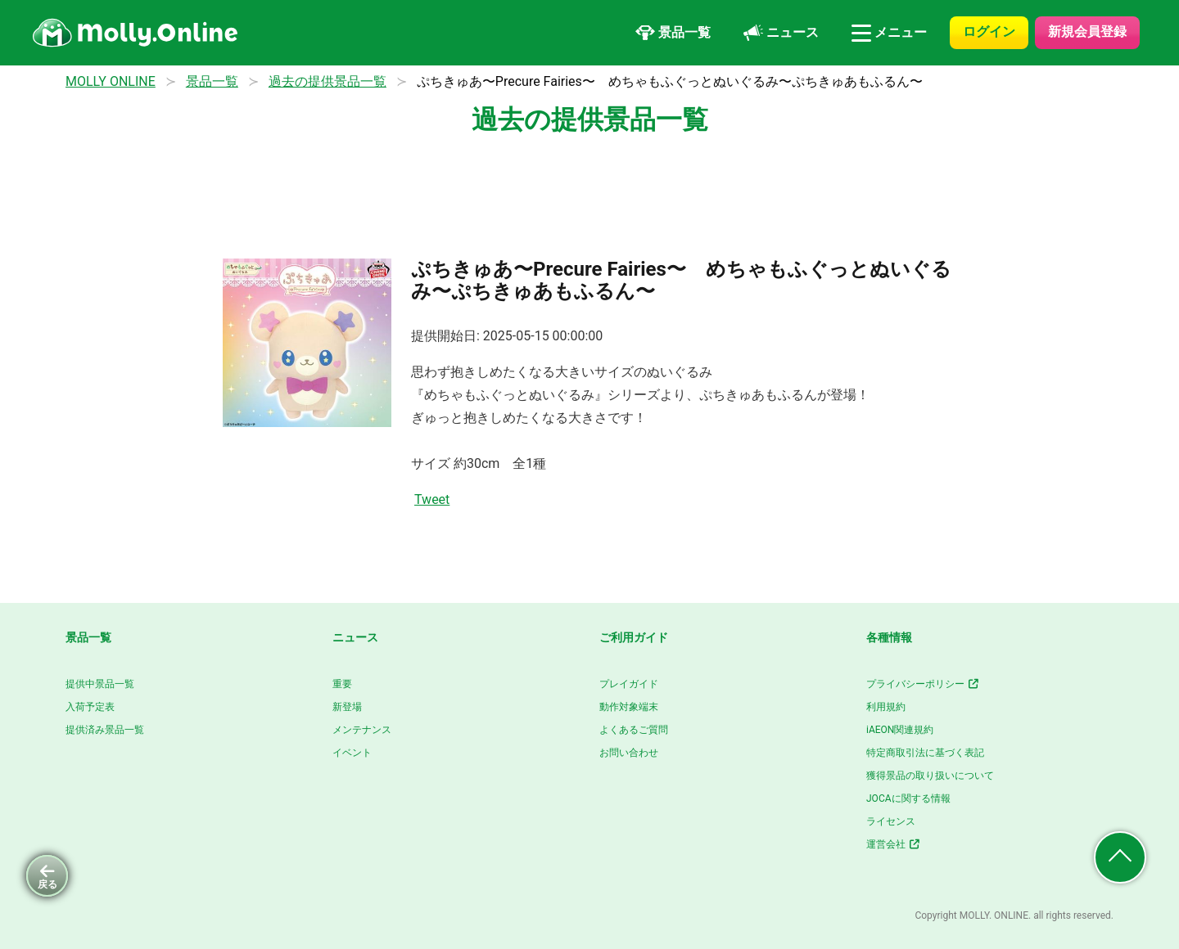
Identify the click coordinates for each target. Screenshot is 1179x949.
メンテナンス (361, 729)
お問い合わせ (628, 752)
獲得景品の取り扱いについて (930, 775)
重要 (342, 684)
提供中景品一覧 (100, 684)
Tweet (431, 499)
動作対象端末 (628, 707)
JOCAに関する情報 (908, 798)
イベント (352, 752)
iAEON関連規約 (899, 729)
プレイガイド (628, 684)
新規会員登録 (1087, 31)
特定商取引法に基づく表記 (925, 752)
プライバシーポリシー (923, 684)
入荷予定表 (90, 707)
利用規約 (886, 707)
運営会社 (893, 844)
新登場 (347, 707)
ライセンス (890, 821)
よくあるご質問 (633, 729)
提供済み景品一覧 (105, 729)
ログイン (989, 31)
